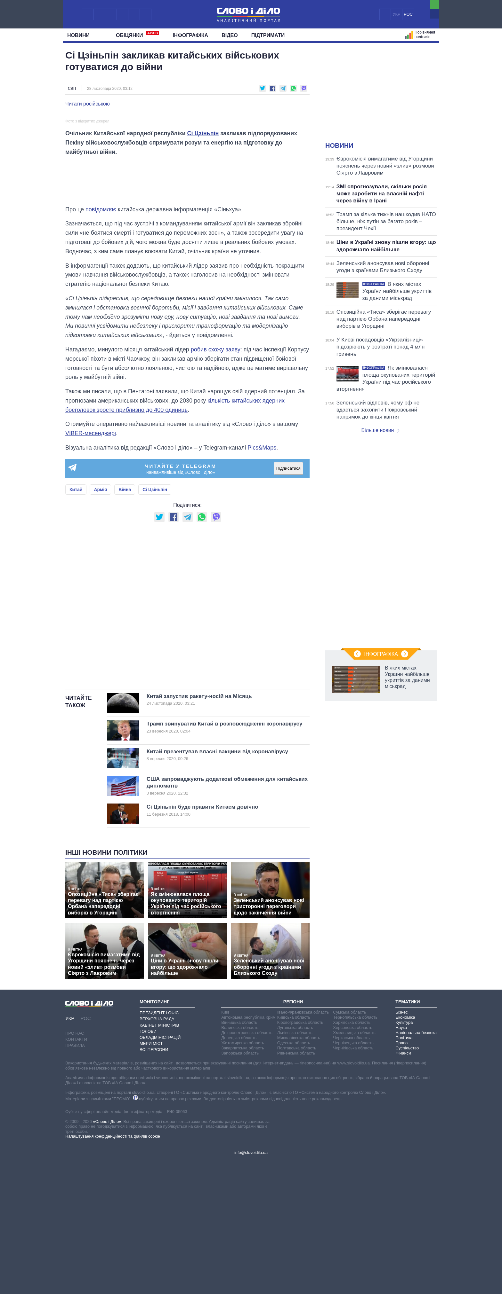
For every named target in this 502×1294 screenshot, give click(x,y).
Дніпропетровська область (246, 1165)
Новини (80, 35)
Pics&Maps (261, 580)
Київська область (293, 1150)
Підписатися (288, 601)
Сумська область (349, 1145)
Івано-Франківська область (303, 1145)
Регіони (293, 1134)
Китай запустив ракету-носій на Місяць (217, 832)
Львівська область (294, 1165)
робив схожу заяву (215, 482)
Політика (403, 1170)
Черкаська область (351, 1170)
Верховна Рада (157, 1151)
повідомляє (100, 342)
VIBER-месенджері (90, 566)
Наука (401, 1160)
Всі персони (154, 1182)
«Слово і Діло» (107, 1254)
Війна (124, 622)
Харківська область (351, 1155)
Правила (75, 1178)
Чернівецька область (353, 1175)
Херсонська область (352, 1160)
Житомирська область (242, 1175)
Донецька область (238, 1170)
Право (401, 1175)
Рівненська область (296, 1186)
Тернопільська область (355, 1150)
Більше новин (380, 430)
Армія (100, 622)
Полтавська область (296, 1181)
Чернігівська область (353, 1181)
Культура (404, 1155)
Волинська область (239, 1160)
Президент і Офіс (159, 1145)
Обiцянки (137, 34)
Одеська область (293, 1175)
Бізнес (401, 1145)
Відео (230, 35)
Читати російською (87, 103)
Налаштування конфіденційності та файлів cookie (112, 1269)
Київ (225, 1145)
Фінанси (403, 1186)
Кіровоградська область (300, 1155)
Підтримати (268, 35)
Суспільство (407, 1181)
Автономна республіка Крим (248, 1150)
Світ (72, 88)
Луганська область (295, 1160)
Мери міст (151, 1176)
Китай (75, 622)
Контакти (76, 1172)
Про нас (74, 1166)
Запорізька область (240, 1186)
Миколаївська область (298, 1170)
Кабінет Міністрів (159, 1158)
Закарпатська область (242, 1181)
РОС (408, 14)
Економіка (405, 1150)
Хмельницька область (354, 1165)
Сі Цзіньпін (203, 266)
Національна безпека (416, 1165)
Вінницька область (239, 1155)
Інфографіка (190, 35)
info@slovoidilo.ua (251, 1285)
